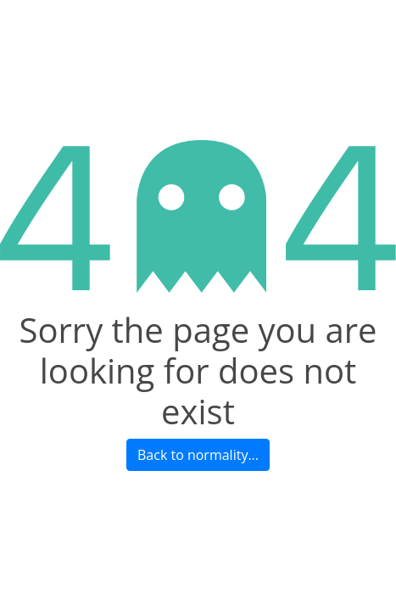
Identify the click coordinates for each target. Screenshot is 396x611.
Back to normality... (198, 455)
